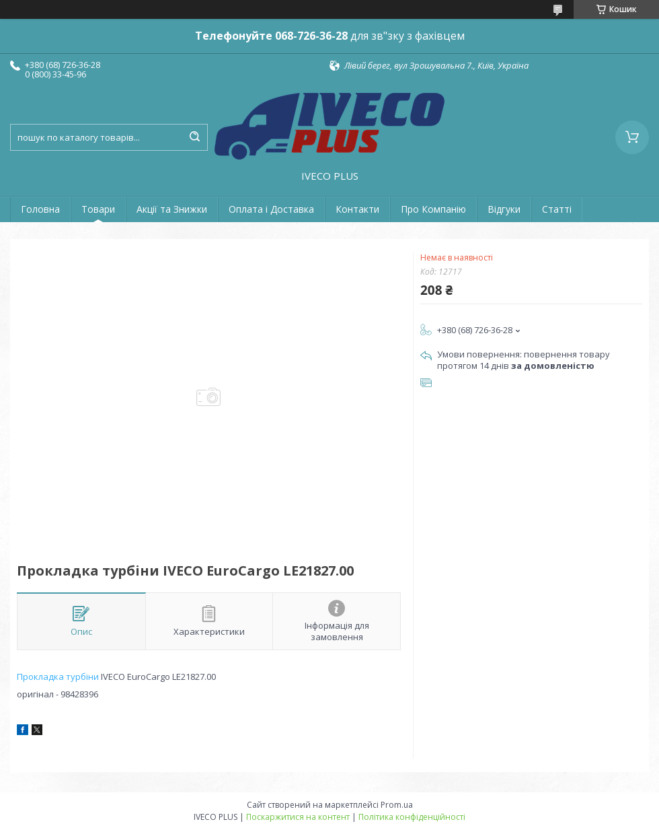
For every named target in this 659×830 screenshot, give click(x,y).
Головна (40, 209)
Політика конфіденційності (411, 817)
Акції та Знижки (172, 209)
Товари (98, 209)
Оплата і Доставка (271, 209)
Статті (557, 209)
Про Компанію (433, 209)
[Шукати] (194, 137)
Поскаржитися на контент (298, 817)
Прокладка (40, 676)
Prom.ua (397, 804)
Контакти (357, 209)
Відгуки (504, 209)
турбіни (82, 676)
